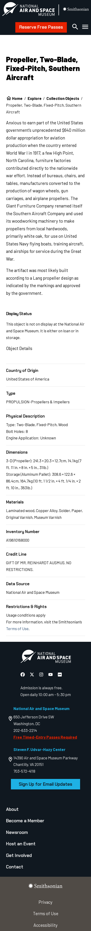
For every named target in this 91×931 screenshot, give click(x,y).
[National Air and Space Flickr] (60, 674)
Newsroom (17, 832)
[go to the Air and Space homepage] (45, 657)
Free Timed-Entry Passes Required (45, 737)
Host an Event (21, 844)
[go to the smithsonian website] (76, 10)
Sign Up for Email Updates (45, 784)
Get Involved (19, 855)
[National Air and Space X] (32, 674)
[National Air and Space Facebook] (23, 674)
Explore (35, 98)
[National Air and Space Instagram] (41, 674)
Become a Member (25, 821)
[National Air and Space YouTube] (51, 674)
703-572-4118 (24, 771)
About (12, 809)
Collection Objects (62, 98)
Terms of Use (17, 628)
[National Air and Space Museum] (28, 10)
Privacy (45, 902)
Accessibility (45, 925)
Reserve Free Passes (41, 27)
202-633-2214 (25, 730)
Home (17, 98)
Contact (14, 867)
